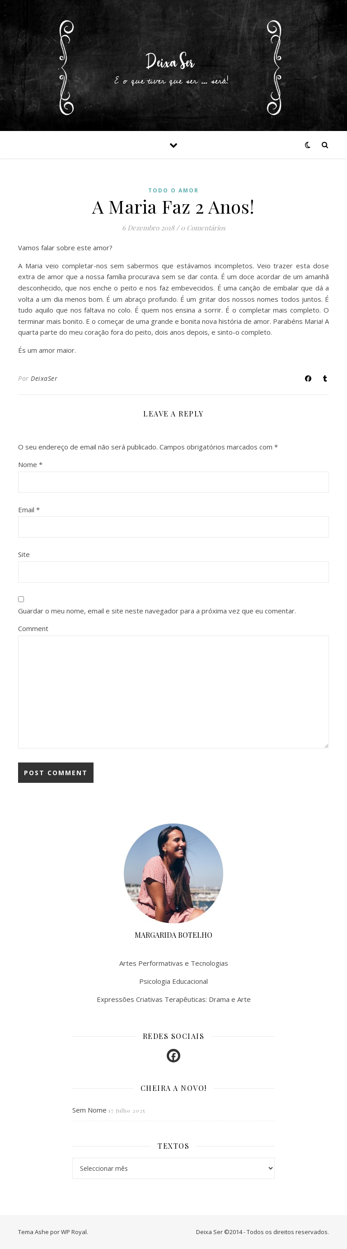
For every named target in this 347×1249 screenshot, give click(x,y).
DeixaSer (44, 378)
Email (29, 509)
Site (24, 554)
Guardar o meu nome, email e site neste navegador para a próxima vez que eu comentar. (157, 610)
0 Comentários (203, 227)
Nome (30, 464)
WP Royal (74, 1232)
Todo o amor (173, 190)
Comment (33, 628)
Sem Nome (89, 1109)
